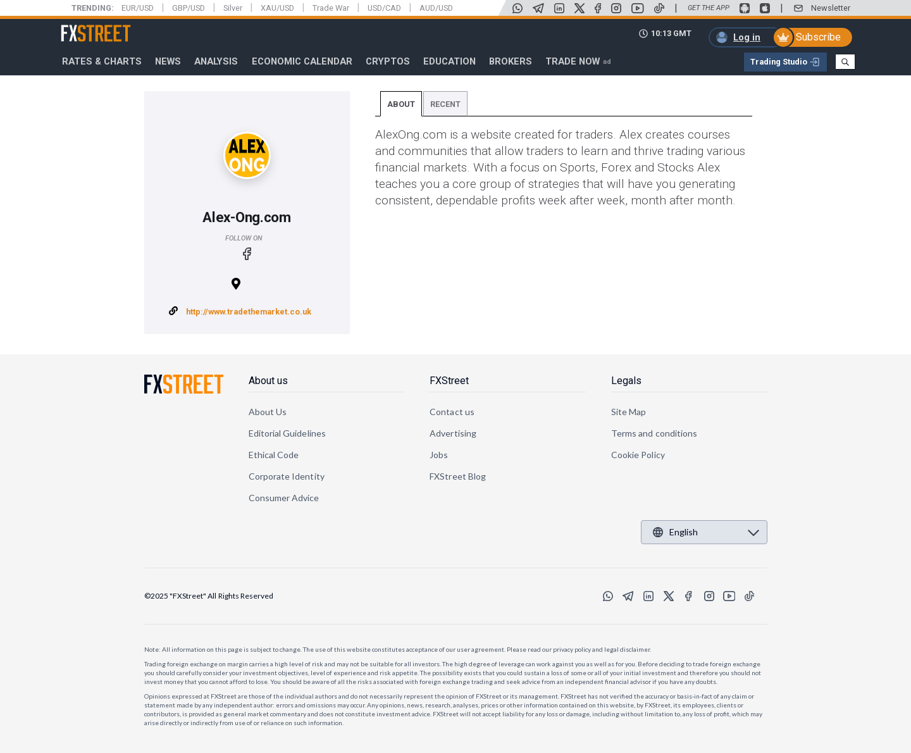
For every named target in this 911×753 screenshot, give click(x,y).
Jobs (439, 454)
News (168, 61)
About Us (268, 411)
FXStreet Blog (458, 476)
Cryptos (388, 61)
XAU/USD (277, 8)
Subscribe (818, 37)
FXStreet (81, 26)
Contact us (452, 411)
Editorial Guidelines (287, 433)
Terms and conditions (654, 433)
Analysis (216, 61)
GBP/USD (188, 8)
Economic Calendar (302, 61)
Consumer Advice (284, 497)
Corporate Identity (287, 476)
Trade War (331, 8)
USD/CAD (384, 8)
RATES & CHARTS (102, 61)
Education (449, 61)
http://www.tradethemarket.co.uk (248, 311)
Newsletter (830, 8)
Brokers (510, 61)
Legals (626, 381)
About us (268, 381)
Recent (445, 104)
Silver (232, 8)
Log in (746, 37)
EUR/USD (137, 8)
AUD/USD (436, 8)
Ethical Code (274, 454)
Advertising (453, 433)
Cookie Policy (638, 454)
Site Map (629, 411)
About (401, 104)
